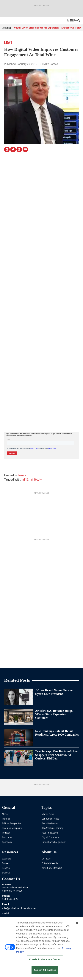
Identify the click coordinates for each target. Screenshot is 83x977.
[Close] (77, 923)
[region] (41, 947)
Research (6, 863)
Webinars (6, 859)
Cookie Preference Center (45, 959)
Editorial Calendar (50, 863)
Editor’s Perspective (11, 823)
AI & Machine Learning (52, 828)
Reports (6, 868)
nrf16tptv (36, 479)
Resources (7, 837)
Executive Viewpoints (12, 828)
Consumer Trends (50, 819)
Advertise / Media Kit (52, 868)
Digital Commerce (50, 837)
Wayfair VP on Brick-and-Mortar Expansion (36, 27)
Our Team (46, 859)
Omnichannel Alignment (54, 842)
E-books (6, 873)
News (8, 42)
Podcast (6, 833)
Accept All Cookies (45, 970)
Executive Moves (50, 823)
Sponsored (7, 842)
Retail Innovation (50, 833)
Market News (48, 814)
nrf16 (25, 479)
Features (6, 819)
